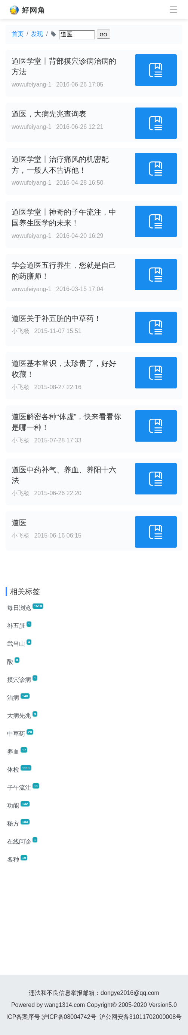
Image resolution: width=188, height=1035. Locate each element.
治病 (18, 697)
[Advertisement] (94, 922)
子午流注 (23, 787)
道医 (19, 522)
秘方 (18, 823)
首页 (18, 34)
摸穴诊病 (22, 679)
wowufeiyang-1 (32, 84)
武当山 (19, 643)
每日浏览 (25, 607)
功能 (18, 805)
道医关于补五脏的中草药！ (56, 318)
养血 (17, 751)
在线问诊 (22, 841)
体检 (19, 769)
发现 (37, 34)
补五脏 (19, 625)
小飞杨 (21, 331)
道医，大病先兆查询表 (49, 114)
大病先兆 (22, 715)
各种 (17, 859)
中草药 (20, 733)
